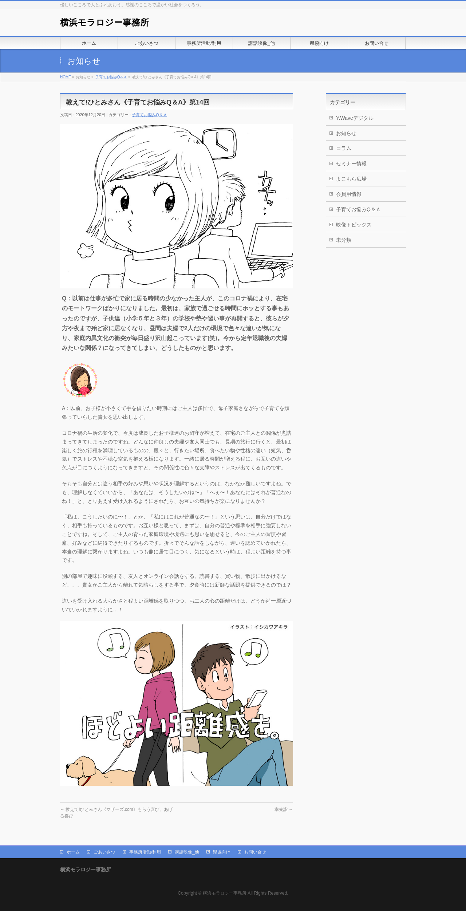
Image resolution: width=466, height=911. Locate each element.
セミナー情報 (351, 163)
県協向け (221, 851)
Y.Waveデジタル (355, 118)
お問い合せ (255, 851)
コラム (343, 148)
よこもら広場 (351, 179)
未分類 (343, 240)
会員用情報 (349, 194)
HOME (65, 77)
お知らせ (346, 133)
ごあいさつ (104, 851)
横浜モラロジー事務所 (104, 22)
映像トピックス (354, 225)
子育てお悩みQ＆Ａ (111, 77)
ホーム (73, 851)
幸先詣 (284, 809)
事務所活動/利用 (145, 851)
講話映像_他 (187, 851)
